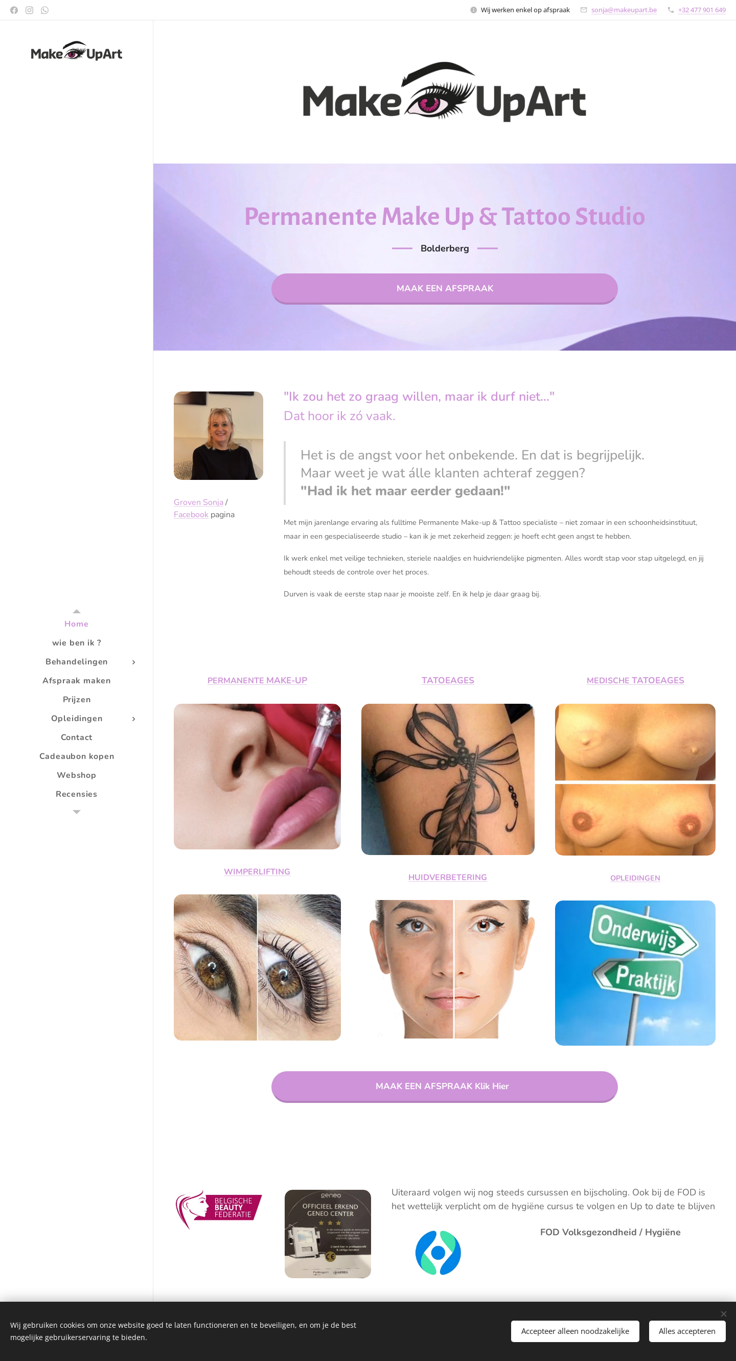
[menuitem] (76, 624)
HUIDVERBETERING (447, 878)
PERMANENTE (237, 680)
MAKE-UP (286, 680)
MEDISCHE (608, 680)
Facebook (191, 514)
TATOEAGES (448, 680)
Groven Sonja (198, 502)
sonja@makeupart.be (624, 9)
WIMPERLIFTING (257, 872)
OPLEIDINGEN (635, 878)
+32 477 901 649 (702, 9)
